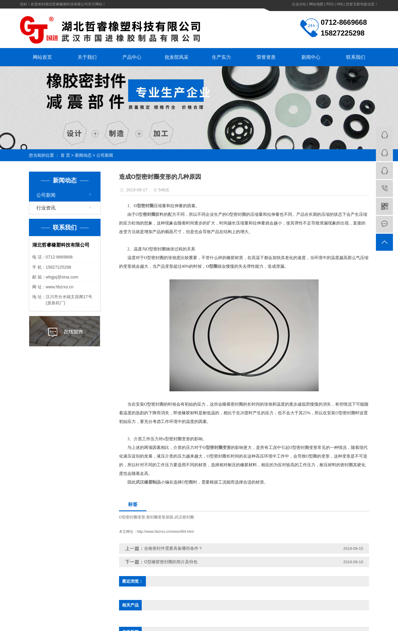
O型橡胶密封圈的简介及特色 (171, 561)
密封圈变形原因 (159, 517)
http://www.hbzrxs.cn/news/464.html (165, 532)
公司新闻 (104, 155)
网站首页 (42, 57)
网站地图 (316, 4)
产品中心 (131, 57)
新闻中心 (310, 57)
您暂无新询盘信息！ (362, 4)
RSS (330, 4)
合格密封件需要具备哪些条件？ (173, 548)
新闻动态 (83, 155)
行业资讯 (45, 207)
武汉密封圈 (184, 517)
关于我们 (87, 57)
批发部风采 (177, 57)
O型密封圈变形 (132, 517)
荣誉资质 (266, 57)
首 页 (65, 155)
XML (340, 4)
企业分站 (299, 4)
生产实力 (221, 57)
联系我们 (355, 57)
